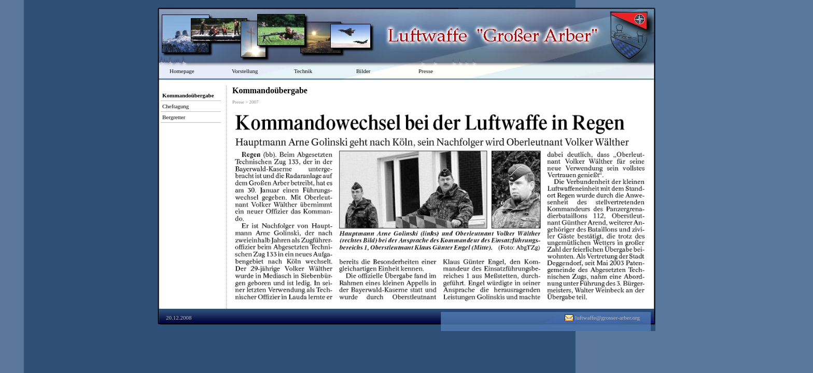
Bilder (363, 71)
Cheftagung (175, 106)
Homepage (182, 71)
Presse (425, 71)
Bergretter (173, 117)
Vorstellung (245, 71)
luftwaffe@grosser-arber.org (607, 317)
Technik (303, 71)
